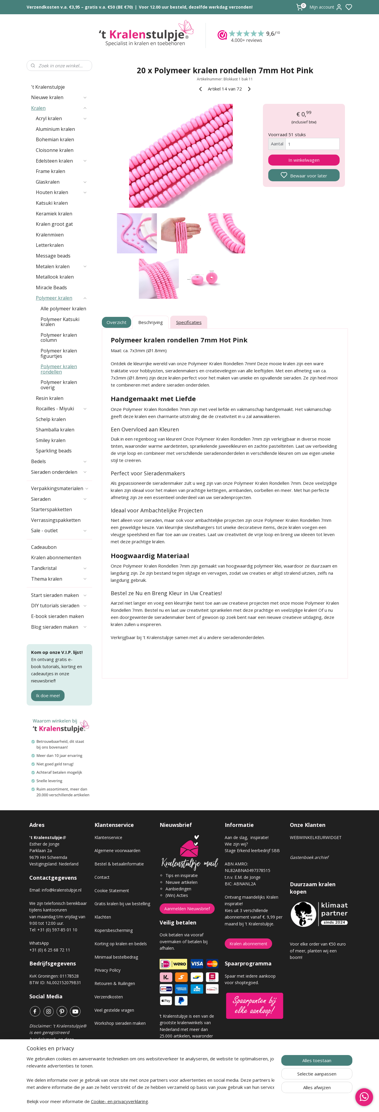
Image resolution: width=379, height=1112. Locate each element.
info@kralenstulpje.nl (61, 890)
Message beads (53, 255)
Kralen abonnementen (56, 557)
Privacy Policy (107, 970)
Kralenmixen (50, 234)
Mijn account (326, 7)
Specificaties (189, 322)
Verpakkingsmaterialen (60, 488)
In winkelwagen (303, 160)
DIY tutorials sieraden (59, 605)
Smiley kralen (50, 440)
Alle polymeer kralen (63, 308)
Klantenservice (108, 837)
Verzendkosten (108, 997)
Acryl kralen (61, 118)
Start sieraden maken (59, 595)
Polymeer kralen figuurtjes (59, 353)
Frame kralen (50, 171)
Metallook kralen (55, 277)
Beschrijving (150, 322)
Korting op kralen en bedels (120, 943)
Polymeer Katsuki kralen (60, 322)
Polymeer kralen (61, 298)
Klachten (102, 917)
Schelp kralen (51, 419)
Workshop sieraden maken (120, 1023)
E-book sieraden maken (57, 616)
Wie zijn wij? (236, 844)
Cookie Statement (111, 890)
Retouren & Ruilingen (114, 983)
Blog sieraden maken (59, 627)
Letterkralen (50, 245)
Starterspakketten (51, 509)
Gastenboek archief (309, 857)
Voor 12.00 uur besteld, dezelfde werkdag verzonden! (196, 7)
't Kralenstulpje (48, 87)
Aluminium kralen (55, 129)
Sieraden (59, 499)
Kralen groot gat (54, 224)
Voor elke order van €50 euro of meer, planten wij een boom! (318, 950)
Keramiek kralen (54, 213)
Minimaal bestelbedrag (116, 957)
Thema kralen (59, 579)
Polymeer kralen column (59, 338)
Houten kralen (61, 192)
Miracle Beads (51, 287)
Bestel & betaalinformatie (119, 864)
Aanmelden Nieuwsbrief (187, 908)
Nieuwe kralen (59, 97)
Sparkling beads (54, 450)
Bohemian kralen (55, 139)
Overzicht (117, 322)
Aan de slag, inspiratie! (247, 837)
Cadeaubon (44, 547)
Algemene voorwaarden (117, 850)
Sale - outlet (59, 530)
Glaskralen (61, 182)
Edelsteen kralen (61, 161)
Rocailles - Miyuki (61, 408)
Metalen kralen (61, 266)
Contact (102, 877)
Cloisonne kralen (54, 150)
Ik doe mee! (48, 695)
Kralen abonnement (248, 943)
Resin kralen (49, 398)
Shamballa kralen (55, 429)
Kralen (59, 108)
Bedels (59, 461)
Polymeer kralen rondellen (59, 369)
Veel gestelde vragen (114, 1010)
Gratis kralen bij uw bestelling (122, 903)
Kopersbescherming (113, 930)
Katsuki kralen (52, 203)
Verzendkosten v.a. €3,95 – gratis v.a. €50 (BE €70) (80, 7)
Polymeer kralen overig (59, 385)
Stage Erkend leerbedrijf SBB (252, 850)
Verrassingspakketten (56, 520)
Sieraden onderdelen (59, 472)
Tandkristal (59, 568)
